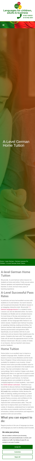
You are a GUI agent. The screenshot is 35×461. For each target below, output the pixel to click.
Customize (17, 452)
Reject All (17, 457)
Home (2, 261)
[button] (3, 24)
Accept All (18, 447)
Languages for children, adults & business (17, 11)
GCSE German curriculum (11, 385)
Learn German (9, 261)
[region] (17, 445)
